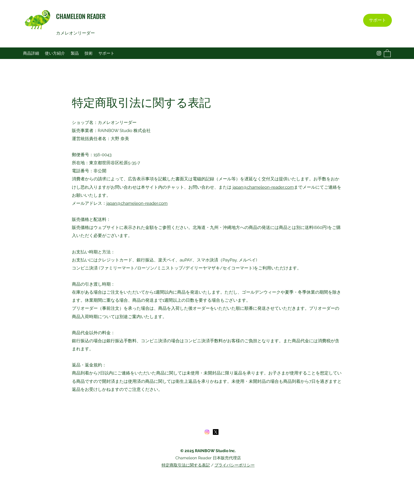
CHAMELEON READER (81, 16)
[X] (215, 432)
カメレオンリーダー (76, 33)
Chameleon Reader (194, 458)
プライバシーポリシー (234, 465)
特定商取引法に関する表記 (186, 465)
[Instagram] (379, 53)
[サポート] (377, 20)
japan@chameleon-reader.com (263, 187)
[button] (387, 53)
